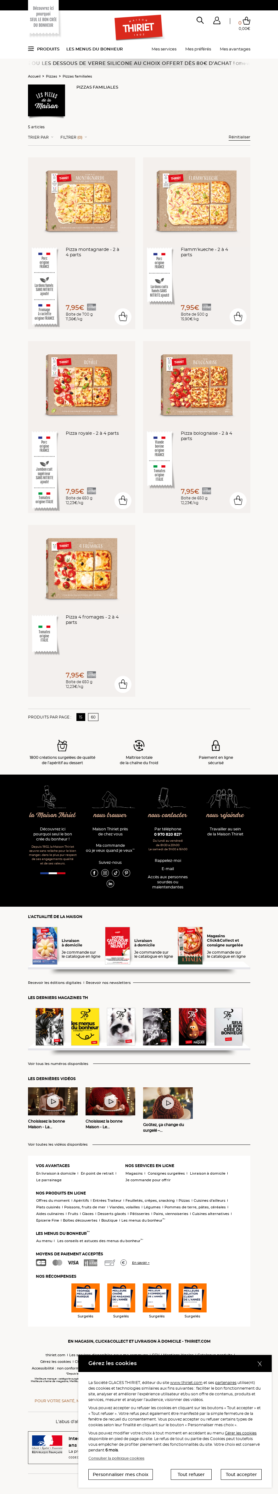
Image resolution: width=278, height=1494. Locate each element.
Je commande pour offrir (148, 1180)
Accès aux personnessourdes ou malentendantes (168, 882)
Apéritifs (81, 1200)
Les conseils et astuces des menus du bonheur (100, 1241)
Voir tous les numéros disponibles (58, 1064)
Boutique (109, 1220)
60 (93, 717)
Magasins (134, 1173)
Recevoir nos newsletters (108, 983)
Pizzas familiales (77, 76)
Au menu (44, 1241)
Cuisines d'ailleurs (209, 1200)
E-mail (168, 868)
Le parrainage (49, 1180)
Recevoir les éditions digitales (54, 983)
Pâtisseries (140, 1214)
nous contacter (167, 815)
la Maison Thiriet (53, 815)
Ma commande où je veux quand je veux (110, 848)
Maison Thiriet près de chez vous (110, 831)
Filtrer (71, 137)
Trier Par (38, 137)
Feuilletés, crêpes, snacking (150, 1200)
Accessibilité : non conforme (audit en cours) (71, 1368)
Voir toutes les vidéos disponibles (58, 1144)
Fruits (73, 1214)
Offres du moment (53, 1200)
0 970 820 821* (168, 834)
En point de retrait (97, 1173)
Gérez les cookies (55, 1361)
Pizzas (51, 76)
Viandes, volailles (124, 1207)
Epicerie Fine (47, 1220)
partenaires (225, 1382)
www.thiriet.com (186, 1382)
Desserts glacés (111, 1214)
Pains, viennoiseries (170, 1214)
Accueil (34, 76)
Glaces (88, 1214)
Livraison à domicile (207, 1173)
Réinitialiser (239, 137)
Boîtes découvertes (80, 1220)
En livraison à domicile (56, 1173)
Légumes (152, 1207)
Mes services (164, 48)
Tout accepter (241, 1474)
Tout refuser (191, 1474)
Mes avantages (235, 48)
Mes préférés (198, 48)
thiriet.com (55, 1355)
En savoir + (141, 1263)
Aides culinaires (50, 1214)
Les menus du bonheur (94, 48)
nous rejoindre (225, 815)
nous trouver (110, 815)
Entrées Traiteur (107, 1200)
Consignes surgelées (166, 1173)
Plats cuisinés (48, 1207)
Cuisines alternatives (210, 1214)
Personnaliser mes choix (120, 1474)
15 (80, 717)
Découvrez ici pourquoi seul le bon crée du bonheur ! (52, 834)
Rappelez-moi (168, 860)
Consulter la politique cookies (116, 1458)
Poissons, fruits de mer (85, 1207)
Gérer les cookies (241, 1433)
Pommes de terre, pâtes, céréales (195, 1207)
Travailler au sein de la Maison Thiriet (225, 831)
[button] (216, 22)
